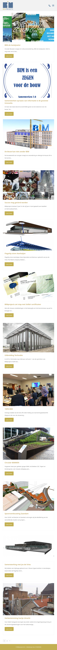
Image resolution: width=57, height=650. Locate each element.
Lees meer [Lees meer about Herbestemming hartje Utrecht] (9, 629)
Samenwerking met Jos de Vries (18, 564)
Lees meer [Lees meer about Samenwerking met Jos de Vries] (9, 575)
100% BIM (9, 409)
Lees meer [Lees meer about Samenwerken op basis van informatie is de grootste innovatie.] (9, 114)
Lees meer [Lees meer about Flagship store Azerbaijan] (9, 264)
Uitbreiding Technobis (14, 355)
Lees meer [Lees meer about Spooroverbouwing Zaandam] (9, 524)
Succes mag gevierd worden (16, 202)
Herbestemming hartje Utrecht (17, 618)
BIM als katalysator (13, 45)
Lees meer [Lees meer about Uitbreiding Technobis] (9, 366)
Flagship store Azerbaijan (15, 253)
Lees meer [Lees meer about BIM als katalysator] (9, 56)
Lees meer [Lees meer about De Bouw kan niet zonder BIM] (9, 162)
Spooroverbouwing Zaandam (17, 513)
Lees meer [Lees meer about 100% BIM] (9, 420)
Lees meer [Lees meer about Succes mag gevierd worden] (9, 213)
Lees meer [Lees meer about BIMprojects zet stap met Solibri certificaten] (9, 315)
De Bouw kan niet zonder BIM (17, 151)
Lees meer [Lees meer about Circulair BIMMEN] (9, 473)
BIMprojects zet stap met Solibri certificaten (23, 304)
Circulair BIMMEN (12, 462)
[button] (53, 5)
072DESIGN (38, 647)
